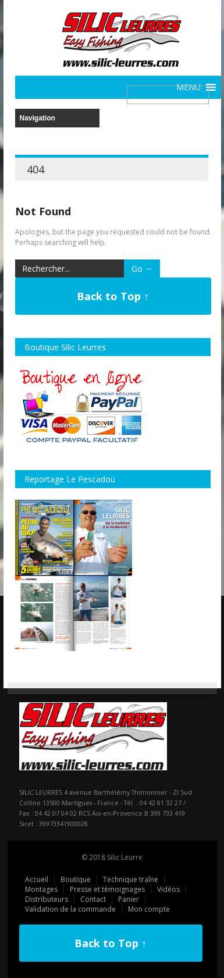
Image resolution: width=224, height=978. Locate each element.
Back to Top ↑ (113, 296)
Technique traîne (130, 879)
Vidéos (168, 889)
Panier (128, 899)
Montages (41, 889)
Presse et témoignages (107, 889)
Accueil (36, 879)
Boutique (76, 879)
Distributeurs (46, 899)
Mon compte (149, 909)
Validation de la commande (70, 909)
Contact (93, 899)
